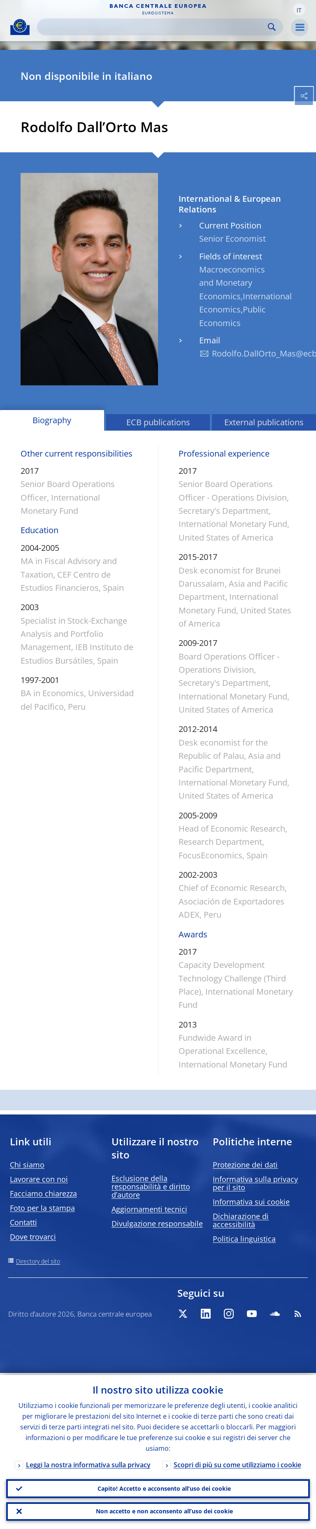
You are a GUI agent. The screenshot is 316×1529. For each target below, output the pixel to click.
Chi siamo (27, 1165)
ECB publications (158, 422)
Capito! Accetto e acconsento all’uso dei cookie (164, 1487)
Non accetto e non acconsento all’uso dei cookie (164, 1511)
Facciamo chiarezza (43, 1193)
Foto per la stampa (42, 1208)
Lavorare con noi (39, 1179)
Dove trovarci (33, 1237)
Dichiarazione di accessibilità (241, 1220)
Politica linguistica (244, 1239)
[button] (299, 9)
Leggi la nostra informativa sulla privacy (88, 1462)
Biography (52, 420)
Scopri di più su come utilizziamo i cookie (237, 1462)
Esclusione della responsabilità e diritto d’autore (151, 1186)
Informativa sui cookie (251, 1202)
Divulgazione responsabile (157, 1223)
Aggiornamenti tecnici (149, 1209)
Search (272, 27)
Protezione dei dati (245, 1165)
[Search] (153, 27)
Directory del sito (38, 1261)
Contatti (23, 1222)
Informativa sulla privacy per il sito (255, 1183)
